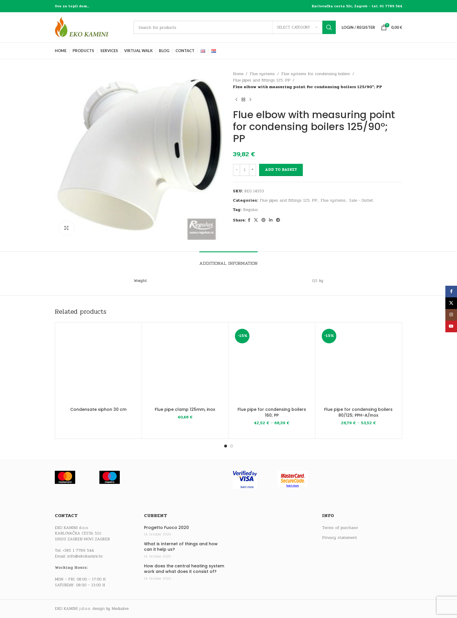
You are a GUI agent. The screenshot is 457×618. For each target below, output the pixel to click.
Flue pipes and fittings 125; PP (261, 80)
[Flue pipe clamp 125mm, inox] (185, 365)
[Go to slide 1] (225, 446)
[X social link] (256, 220)
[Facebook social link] (249, 220)
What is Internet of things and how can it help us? (181, 547)
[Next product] (250, 99)
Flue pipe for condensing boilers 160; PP (272, 412)
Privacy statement (339, 538)
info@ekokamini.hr (85, 556)
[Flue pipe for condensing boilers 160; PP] (272, 365)
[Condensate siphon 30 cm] (98, 365)
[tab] (228, 260)
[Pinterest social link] (263, 220)
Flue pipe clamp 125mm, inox (185, 409)
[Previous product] (236, 99)
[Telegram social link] (278, 220)
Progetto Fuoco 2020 (166, 527)
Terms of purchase (340, 528)
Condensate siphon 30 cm (98, 409)
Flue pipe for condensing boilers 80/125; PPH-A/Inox (358, 412)
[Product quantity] (244, 170)
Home (238, 74)
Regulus (250, 210)
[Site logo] (91, 27)
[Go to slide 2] (231, 446)
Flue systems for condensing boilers (315, 74)
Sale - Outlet (361, 200)
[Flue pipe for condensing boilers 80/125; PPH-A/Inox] (359, 365)
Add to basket (281, 170)
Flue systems (262, 74)
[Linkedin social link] (270, 220)
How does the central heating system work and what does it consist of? (184, 569)
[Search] (234, 27)
